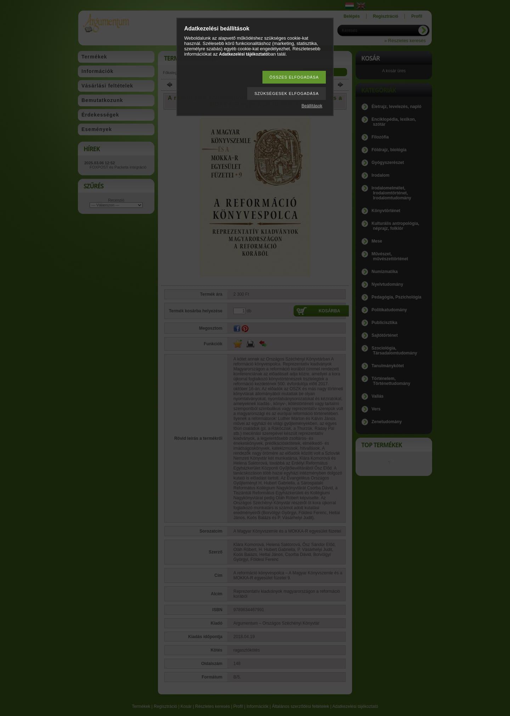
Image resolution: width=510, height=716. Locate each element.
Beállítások (311, 105)
